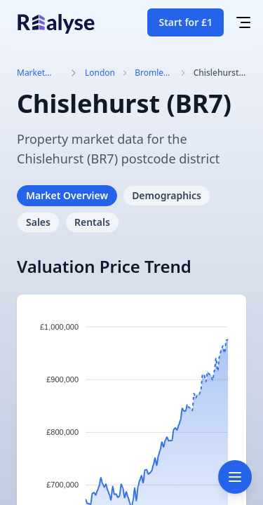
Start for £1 (186, 22)
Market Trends (31, 73)
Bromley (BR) (151, 73)
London (100, 73)
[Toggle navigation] (235, 477)
